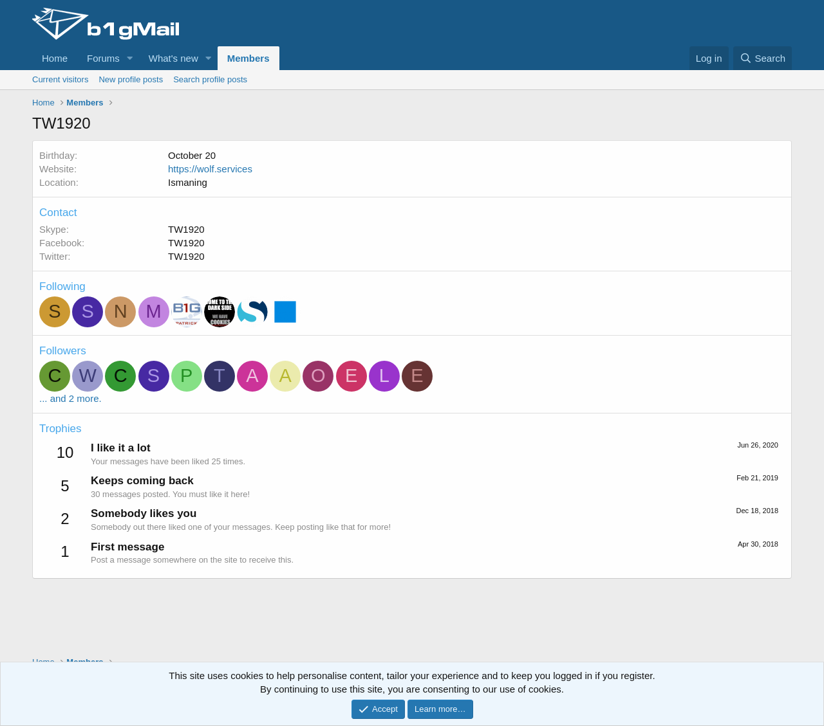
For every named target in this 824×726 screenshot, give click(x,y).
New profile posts (130, 79)
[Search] (762, 58)
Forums (103, 58)
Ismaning (187, 182)
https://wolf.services (210, 168)
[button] (130, 58)
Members (248, 58)
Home (55, 58)
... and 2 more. (70, 398)
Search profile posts (210, 79)
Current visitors (60, 79)
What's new (173, 58)
